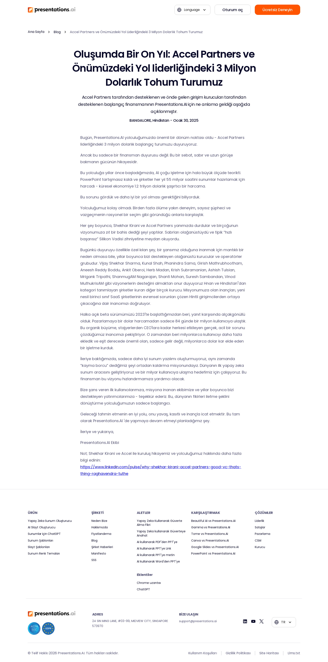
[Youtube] (253, 621)
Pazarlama (262, 534)
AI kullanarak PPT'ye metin (156, 555)
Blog (57, 32)
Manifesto (98, 554)
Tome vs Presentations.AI (209, 534)
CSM (258, 541)
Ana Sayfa (36, 31)
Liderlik (259, 521)
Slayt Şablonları (39, 547)
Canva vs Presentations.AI (210, 541)
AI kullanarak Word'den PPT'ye (158, 562)
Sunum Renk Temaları (44, 554)
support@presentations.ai (198, 621)
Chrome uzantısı (149, 583)
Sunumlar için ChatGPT (44, 534)
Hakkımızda (99, 527)
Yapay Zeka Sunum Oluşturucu (50, 521)
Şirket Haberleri (102, 547)
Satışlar (260, 527)
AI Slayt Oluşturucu (41, 527)
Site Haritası (269, 653)
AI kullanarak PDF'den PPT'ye (157, 542)
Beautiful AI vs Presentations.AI (213, 521)
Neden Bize (99, 521)
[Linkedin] (245, 621)
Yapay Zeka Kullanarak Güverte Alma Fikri (159, 523)
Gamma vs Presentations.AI (210, 527)
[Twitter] (261, 621)
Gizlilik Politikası (238, 653)
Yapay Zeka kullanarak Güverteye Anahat (161, 533)
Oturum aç (232, 9)
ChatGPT (143, 589)
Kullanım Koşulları (202, 653)
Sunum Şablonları (40, 541)
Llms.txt (294, 653)
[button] (192, 10)
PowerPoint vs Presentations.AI (213, 554)
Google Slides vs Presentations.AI (215, 547)
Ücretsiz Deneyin (277, 9)
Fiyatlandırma (101, 534)
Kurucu (260, 547)
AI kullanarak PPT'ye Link (154, 549)
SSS (93, 560)
